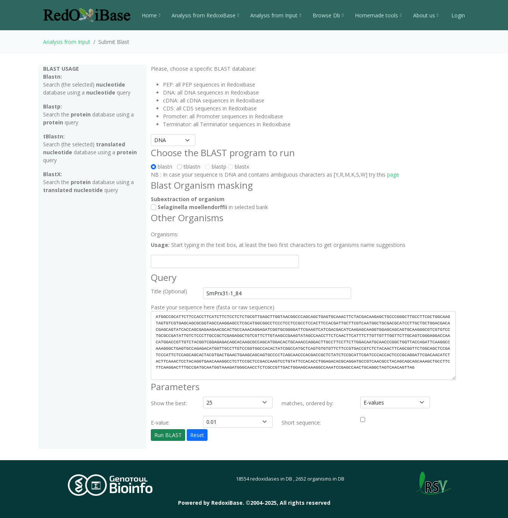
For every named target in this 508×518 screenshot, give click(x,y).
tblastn (190, 166)
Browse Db (328, 15)
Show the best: (169, 403)
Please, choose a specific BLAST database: (203, 68)
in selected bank (209, 207)
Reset (197, 435)
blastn (163, 166)
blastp (215, 166)
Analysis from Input (275, 15)
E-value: (160, 422)
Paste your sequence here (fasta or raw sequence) (212, 307)
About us (425, 15)
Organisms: (164, 234)
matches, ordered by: (307, 403)
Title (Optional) (169, 291)
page (393, 174)
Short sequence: (301, 422)
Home (151, 15)
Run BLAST (168, 435)
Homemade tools (378, 15)
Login (457, 15)
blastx (238, 166)
